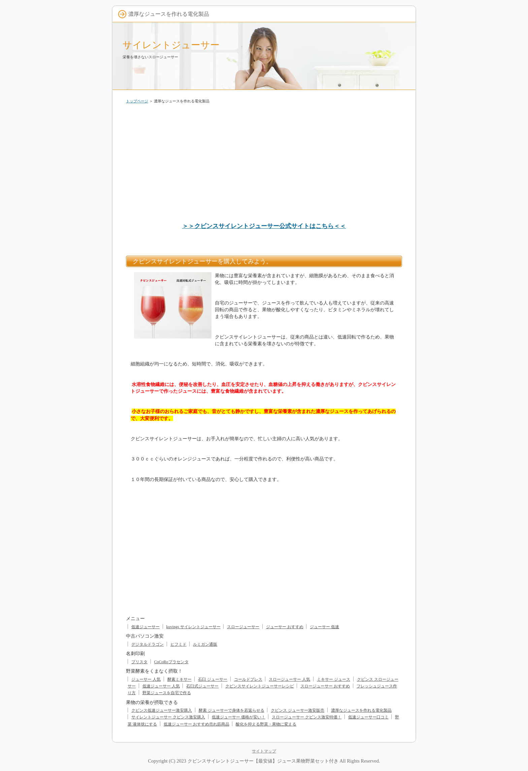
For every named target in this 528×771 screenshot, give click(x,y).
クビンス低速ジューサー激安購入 (161, 710)
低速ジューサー (145, 626)
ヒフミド (178, 644)
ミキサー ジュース (333, 679)
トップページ (137, 101)
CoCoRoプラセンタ (171, 662)
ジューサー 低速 (324, 626)
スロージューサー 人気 (289, 679)
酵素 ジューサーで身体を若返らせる (231, 710)
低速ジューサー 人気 (161, 686)
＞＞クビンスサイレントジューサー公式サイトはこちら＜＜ (264, 226)
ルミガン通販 (205, 644)
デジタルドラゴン (147, 644)
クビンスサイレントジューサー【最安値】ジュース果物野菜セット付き (263, 761)
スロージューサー (243, 626)
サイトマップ (264, 751)
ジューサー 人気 (146, 679)
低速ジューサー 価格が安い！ (238, 717)
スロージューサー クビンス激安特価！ (306, 717)
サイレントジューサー (171, 45)
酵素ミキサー (179, 679)
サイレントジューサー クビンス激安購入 (168, 717)
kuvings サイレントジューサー (193, 626)
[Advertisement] (264, 160)
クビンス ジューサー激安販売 (297, 710)
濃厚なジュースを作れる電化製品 (361, 710)
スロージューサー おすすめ (325, 686)
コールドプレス (248, 679)
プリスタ (139, 662)
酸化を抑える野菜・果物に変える (266, 724)
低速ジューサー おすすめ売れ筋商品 (196, 724)
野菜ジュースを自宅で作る (166, 692)
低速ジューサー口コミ (368, 717)
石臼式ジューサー (202, 686)
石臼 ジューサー (212, 679)
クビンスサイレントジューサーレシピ (259, 686)
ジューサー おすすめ (284, 626)
